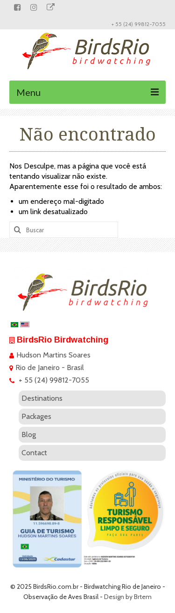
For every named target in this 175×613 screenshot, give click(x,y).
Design (114, 597)
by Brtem (139, 597)
